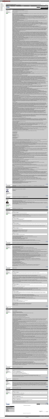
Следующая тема (28, 405)
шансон (41, 185)
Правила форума (7, 411)
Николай (24, 185)
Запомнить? (46, 4)
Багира (19, 208)
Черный (7, 381)
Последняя (46, 7)
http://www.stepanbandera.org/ (23, 15)
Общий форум (12, 4)
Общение (15, 4)
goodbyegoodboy (14, 185)
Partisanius (7, 369)
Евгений (20, 185)
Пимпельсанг (29, 185)
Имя (41, 4)
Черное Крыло (35, 185)
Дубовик (7, 199)
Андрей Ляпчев (14, 208)
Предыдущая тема (25, 405)
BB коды (6, 409)
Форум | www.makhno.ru (9, 4)
